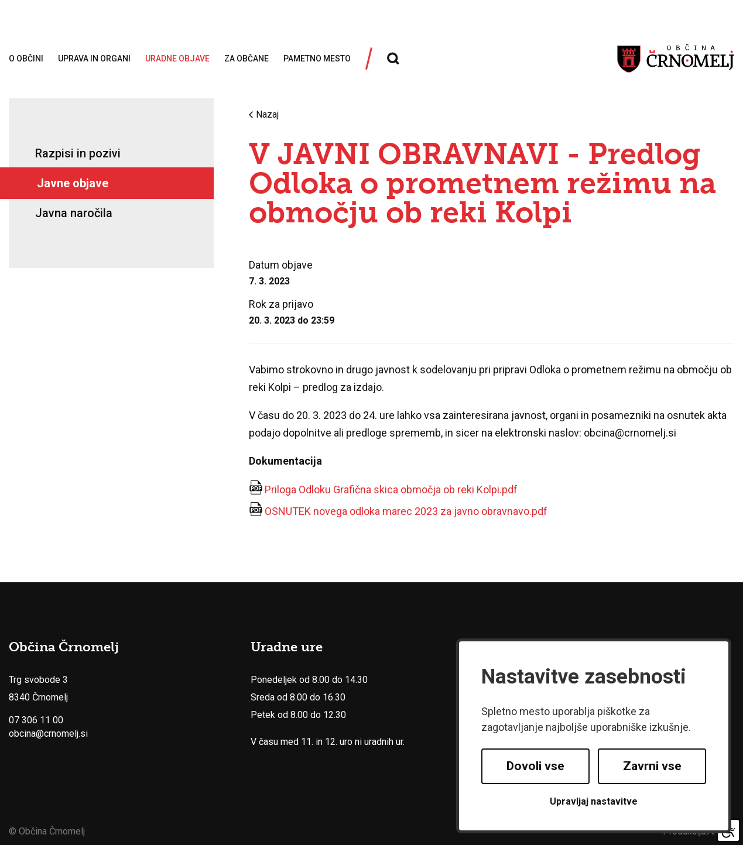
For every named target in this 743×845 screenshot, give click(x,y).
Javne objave (72, 183)
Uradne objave (177, 58)
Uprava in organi (94, 58)
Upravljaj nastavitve (594, 801)
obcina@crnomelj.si (48, 733)
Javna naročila (73, 213)
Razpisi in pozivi (78, 153)
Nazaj (264, 114)
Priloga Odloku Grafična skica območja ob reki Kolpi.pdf (391, 489)
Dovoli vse (535, 766)
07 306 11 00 (36, 720)
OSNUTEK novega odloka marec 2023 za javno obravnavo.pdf (406, 511)
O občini (26, 58)
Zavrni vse (652, 766)
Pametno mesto (317, 58)
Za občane (246, 58)
